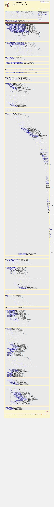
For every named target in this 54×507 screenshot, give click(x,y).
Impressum (47, 1)
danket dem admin (9, 407)
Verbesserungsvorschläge (10, 113)
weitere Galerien (9, 335)
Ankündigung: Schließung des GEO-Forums (13, 11)
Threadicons (16, 275)
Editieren (14, 274)
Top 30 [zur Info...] (9, 307)
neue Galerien (8, 328)
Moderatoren (13, 91)
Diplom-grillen (9, 341)
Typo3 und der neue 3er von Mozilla (12, 77)
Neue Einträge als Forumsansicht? (12, 259)
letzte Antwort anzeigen (17, 89)
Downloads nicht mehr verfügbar (11, 20)
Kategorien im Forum (9, 379)
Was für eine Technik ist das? (15, 319)
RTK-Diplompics (9, 356)
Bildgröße (11, 350)
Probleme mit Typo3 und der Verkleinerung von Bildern (15, 72)
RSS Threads (43, 414)
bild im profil (31, 134)
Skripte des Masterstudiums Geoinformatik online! (17, 45)
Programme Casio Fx (9, 57)
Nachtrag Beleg (9, 38)
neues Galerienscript (10, 376)
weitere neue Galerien (10, 332)
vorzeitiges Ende (11, 343)
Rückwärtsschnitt (10, 67)
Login (41, 1)
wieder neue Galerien (10, 333)
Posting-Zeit (8, 295)
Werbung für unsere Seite (10, 310)
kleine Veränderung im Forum (11, 267)
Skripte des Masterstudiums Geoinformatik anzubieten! (15, 42)
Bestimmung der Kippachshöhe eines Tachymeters (14, 62)
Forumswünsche (15, 106)
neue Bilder (9, 352)
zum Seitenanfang (33, 414)
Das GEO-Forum (19, 3)
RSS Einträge (39, 414)
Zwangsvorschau (11, 269)
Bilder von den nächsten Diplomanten (13, 358)
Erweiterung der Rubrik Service (15, 403)
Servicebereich (15, 402)
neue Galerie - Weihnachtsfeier (12, 334)
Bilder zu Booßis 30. (10, 354)
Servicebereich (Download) (14, 391)
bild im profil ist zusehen (34, 135)
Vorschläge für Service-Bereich (12, 389)
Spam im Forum (8, 83)
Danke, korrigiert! (17, 37)
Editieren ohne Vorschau (22, 287)
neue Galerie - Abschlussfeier (11, 348)
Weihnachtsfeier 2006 (10, 367)
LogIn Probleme (21, 124)
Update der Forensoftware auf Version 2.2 (13, 69)
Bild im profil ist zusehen (43, 149)
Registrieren (44, 1)
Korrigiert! (16, 35)
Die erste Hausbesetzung (11, 368)
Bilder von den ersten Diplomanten (12, 357)
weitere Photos (9, 353)
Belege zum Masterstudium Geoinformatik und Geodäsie (15, 24)
